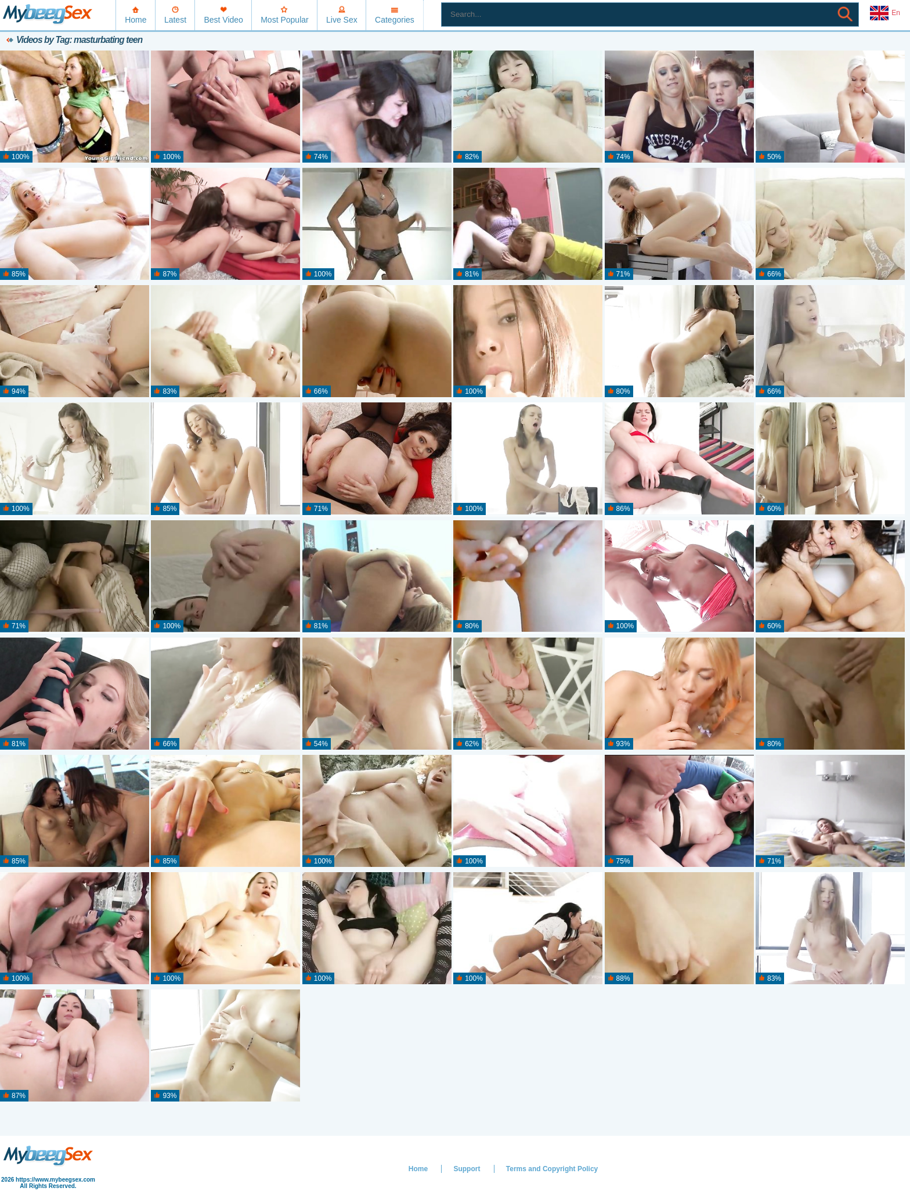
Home (135, 19)
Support (466, 1169)
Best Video (223, 19)
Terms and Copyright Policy (552, 1169)
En (885, 13)
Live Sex (342, 19)
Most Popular (284, 19)
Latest (175, 19)
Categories (394, 19)
